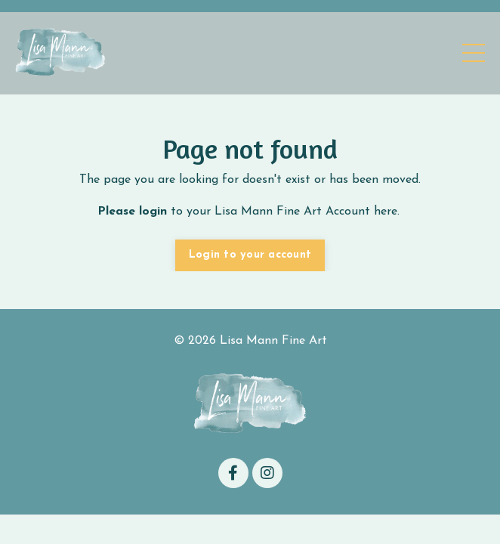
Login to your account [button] (250, 255)
